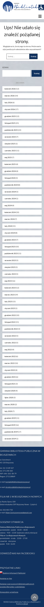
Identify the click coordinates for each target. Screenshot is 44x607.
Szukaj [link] (36, 73)
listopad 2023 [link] (10, 247)
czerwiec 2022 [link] (10, 343)
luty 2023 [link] (8, 301)
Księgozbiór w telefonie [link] (9, 592)
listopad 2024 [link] (10, 178)
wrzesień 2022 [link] (10, 336)
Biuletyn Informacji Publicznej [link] (14, 573)
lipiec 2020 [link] (9, 397)
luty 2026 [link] (8, 102)
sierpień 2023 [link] (10, 267)
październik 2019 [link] (11, 432)
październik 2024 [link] (11, 185)
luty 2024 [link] (8, 226)
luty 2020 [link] (8, 411)
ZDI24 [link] (25, 604)
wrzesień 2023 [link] (10, 260)
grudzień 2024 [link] (10, 171)
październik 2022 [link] (11, 329)
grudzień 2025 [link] (10, 116)
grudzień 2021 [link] (10, 377)
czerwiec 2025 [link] (10, 151)
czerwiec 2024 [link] (10, 198)
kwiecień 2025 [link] (10, 164)
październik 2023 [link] (11, 253)
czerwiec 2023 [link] (10, 274)
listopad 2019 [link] (10, 425)
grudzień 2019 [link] (10, 418)
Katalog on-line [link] (6, 578)
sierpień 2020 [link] (10, 391)
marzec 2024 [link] (9, 219)
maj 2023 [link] (8, 281)
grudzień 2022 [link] (10, 315)
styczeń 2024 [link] (10, 233)
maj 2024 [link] (8, 205)
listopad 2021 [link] (10, 384)
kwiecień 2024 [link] (10, 212)
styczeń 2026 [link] (10, 109)
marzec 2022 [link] (9, 363)
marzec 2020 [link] (9, 404)
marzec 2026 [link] (9, 96)
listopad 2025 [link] (10, 123)
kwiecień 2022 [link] (10, 356)
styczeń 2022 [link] (10, 370)
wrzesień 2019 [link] (10, 439)
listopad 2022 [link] (10, 322)
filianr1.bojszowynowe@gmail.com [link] (19, 513)
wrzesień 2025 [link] (10, 137)
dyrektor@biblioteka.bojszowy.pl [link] (18, 487)
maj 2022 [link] (8, 350)
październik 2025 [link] (11, 130)
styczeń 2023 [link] (10, 308)
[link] (41, 7)
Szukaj (5, 67)
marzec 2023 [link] (9, 295)
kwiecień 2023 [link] (10, 288)
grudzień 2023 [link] (10, 240)
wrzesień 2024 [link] (10, 192)
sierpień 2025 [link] (10, 144)
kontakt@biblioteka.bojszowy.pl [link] (18, 482)
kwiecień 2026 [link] (10, 89)
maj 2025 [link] (8, 157)
